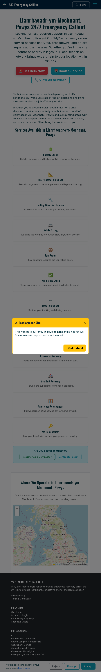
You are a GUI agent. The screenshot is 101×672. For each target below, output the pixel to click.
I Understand (75, 348)
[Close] (84, 322)
